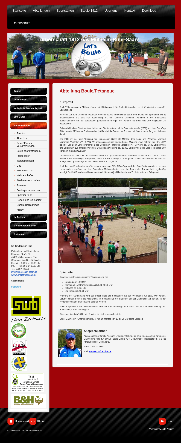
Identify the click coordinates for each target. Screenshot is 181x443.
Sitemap (41, 421)
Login (169, 421)
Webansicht (154, 429)
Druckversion (21, 421)
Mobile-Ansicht (167, 429)
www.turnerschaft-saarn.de (24, 275)
